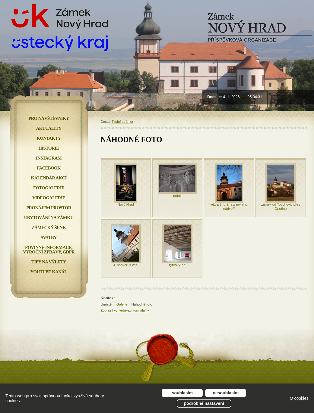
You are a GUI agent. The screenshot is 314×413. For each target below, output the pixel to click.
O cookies (299, 398)
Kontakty (48, 138)
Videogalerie (48, 197)
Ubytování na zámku (48, 217)
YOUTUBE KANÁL (48, 271)
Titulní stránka (122, 121)
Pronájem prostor (48, 207)
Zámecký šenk (49, 227)
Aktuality (49, 128)
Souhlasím (182, 392)
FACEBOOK (49, 168)
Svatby (49, 237)
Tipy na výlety (48, 261)
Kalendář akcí (49, 177)
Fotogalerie (48, 187)
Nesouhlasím (226, 392)
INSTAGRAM (49, 158)
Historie (49, 148)
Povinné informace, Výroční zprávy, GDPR (49, 249)
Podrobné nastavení (204, 403)
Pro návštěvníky (48, 118)
